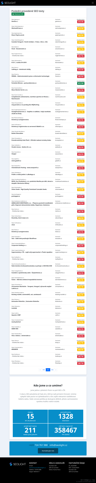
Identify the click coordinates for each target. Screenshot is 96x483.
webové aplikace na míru (90, 481)
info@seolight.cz (58, 445)
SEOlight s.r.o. (88, 480)
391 (48, 370)
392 (52, 370)
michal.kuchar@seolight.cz (37, 468)
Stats (93, 480)
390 (44, 370)
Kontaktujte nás (48, 451)
